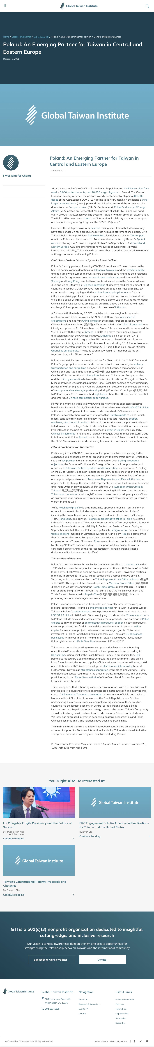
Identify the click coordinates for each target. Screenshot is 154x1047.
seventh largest (83, 611)
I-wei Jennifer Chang (17, 175)
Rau (124, 533)
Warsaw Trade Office (121, 583)
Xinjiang (56, 281)
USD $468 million (85, 641)
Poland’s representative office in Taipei (110, 518)
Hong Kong (72, 281)
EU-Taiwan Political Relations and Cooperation (90, 468)
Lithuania (99, 269)
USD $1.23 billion (61, 615)
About (83, 999)
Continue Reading (13, 838)
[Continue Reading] (73, 839)
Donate (82, 1013)
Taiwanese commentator (65, 494)
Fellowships (120, 1009)
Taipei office (92, 594)
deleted (95, 228)
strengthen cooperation (94, 669)
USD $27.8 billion (138, 407)
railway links (92, 375)
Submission (120, 1018)
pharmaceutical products (99, 622)
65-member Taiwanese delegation (82, 694)
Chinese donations (94, 284)
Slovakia (111, 269)
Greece (89, 331)
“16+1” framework (132, 324)
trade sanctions (60, 533)
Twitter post (137, 235)
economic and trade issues (104, 277)
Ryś (138, 654)
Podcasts (119, 1004)
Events (83, 1009)
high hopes (100, 394)
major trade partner (101, 607)
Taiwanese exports (137, 615)
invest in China (114, 429)
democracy (132, 564)
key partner (68, 460)
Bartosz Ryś (58, 654)
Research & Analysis (89, 1004)
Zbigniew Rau (96, 235)
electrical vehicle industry (117, 666)
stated (86, 218)
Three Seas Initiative (87, 677)
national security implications (111, 292)
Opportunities (121, 1013)
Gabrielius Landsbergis (64, 350)
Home (6, 36)
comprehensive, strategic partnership (78, 390)
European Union (78, 207)
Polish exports (118, 414)
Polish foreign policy (70, 507)
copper (119, 622)
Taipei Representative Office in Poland (117, 579)
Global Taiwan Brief (21, 36)
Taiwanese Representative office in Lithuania (114, 479)
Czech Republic (136, 269)
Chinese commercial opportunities (88, 397)
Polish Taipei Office (104, 586)
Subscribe (120, 1023)
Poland (83, 437)
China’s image (90, 320)
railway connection (72, 379)
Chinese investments (63, 433)
